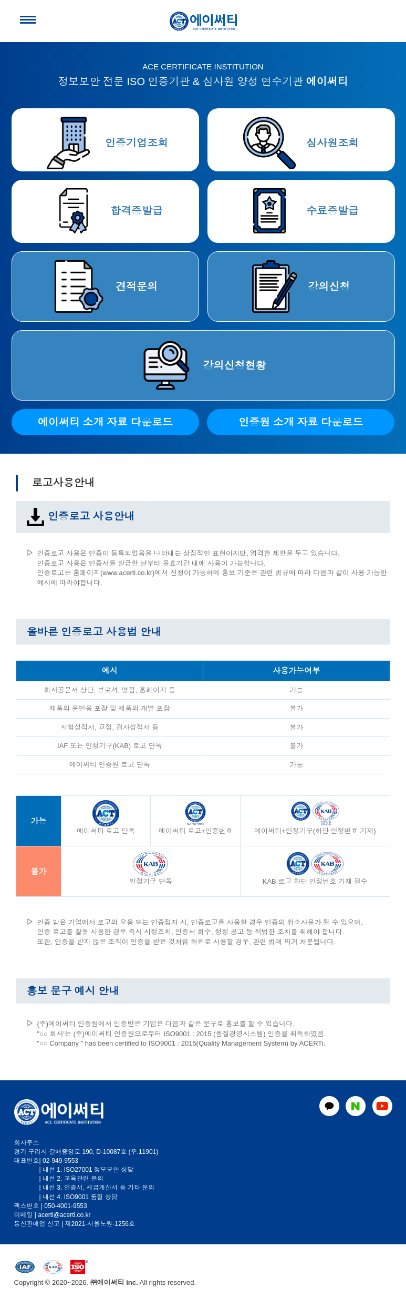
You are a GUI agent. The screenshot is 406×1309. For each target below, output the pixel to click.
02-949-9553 (60, 1160)
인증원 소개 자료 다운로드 (300, 422)
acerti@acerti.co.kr (64, 1215)
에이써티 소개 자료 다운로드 (105, 422)
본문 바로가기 (0, 0)
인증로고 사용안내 (80, 516)
